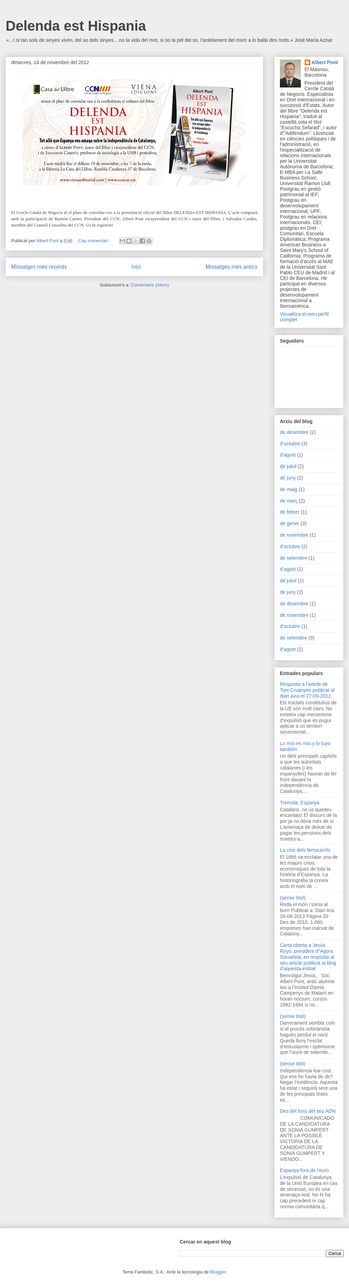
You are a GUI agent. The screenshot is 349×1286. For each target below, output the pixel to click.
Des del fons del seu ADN (308, 1111)
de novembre (294, 535)
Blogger (217, 1271)
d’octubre (290, 443)
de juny (288, 478)
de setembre (293, 558)
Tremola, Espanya (299, 802)
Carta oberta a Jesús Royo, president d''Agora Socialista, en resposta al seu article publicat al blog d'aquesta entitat (308, 956)
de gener (289, 523)
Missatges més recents (39, 267)
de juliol (288, 466)
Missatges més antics (232, 267)
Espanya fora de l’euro (304, 1170)
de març (289, 501)
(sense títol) (292, 898)
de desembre (294, 432)
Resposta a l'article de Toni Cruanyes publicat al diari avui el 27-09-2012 (307, 690)
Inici (136, 267)
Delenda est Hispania (76, 25)
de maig (288, 489)
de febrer (289, 512)
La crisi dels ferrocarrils (305, 850)
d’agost (288, 455)
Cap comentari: (94, 240)
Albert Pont (325, 62)
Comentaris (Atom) (150, 285)
